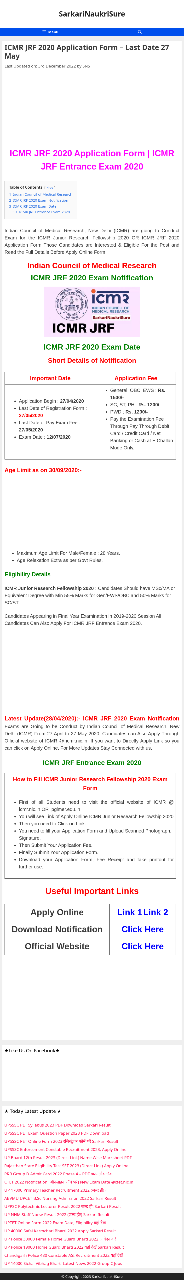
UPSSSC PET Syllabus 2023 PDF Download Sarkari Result (57, 1125)
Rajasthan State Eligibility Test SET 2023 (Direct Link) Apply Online (66, 1165)
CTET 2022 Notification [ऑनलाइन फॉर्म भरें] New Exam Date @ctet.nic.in (68, 1182)
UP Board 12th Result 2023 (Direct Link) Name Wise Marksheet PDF (68, 1157)
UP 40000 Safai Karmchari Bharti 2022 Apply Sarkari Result (60, 1231)
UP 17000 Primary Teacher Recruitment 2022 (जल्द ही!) (54, 1190)
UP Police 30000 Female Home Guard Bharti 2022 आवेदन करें (60, 1239)
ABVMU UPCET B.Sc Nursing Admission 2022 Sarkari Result (60, 1198)
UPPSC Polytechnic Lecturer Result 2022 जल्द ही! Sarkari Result (62, 1206)
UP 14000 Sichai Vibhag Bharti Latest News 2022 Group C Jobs (63, 1263)
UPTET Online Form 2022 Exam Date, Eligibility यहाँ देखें (55, 1222)
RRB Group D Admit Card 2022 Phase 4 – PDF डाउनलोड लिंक (58, 1174)
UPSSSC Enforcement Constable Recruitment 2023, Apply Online (65, 1149)
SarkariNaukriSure (92, 14)
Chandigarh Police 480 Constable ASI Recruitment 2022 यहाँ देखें (63, 1255)
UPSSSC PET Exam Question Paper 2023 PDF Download (56, 1133)
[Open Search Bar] (140, 32)
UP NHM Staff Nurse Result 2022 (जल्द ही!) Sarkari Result (56, 1214)
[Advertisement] (92, 111)
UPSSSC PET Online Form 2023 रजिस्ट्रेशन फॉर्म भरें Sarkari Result (61, 1141)
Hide (49, 187)
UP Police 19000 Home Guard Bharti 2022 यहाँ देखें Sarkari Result (64, 1247)
